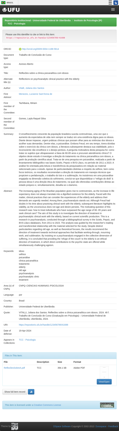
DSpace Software (62, 426)
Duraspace (100, 426)
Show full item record (14, 391)
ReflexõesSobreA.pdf (14, 368)
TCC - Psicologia (16, 23)
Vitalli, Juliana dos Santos (31, 88)
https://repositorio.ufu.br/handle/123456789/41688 (43, 324)
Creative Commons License (47, 405)
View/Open (104, 381)
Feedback (113, 426)
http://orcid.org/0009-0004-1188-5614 (40, 49)
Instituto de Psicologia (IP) (88, 20)
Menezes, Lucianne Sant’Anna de (35, 94)
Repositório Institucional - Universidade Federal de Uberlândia (38, 20)
